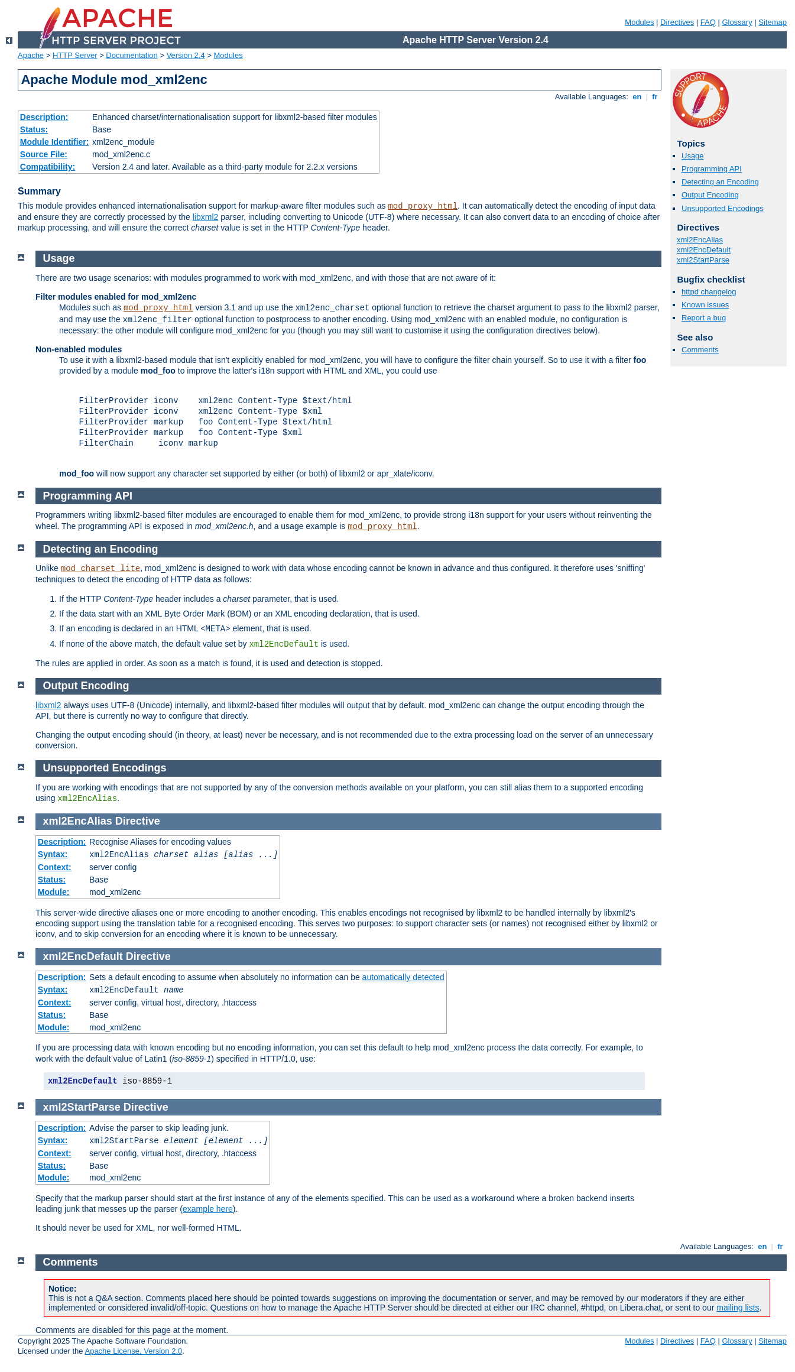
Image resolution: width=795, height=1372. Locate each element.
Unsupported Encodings (723, 208)
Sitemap (772, 22)
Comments (700, 349)
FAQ (708, 22)
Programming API (712, 168)
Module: (54, 892)
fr (655, 96)
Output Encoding (710, 194)
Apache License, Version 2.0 (133, 1351)
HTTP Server (75, 55)
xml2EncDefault (704, 249)
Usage (693, 155)
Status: (34, 129)
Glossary (737, 22)
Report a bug (704, 317)
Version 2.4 (186, 55)
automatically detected (403, 977)
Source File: (43, 154)
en (637, 96)
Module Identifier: (54, 142)
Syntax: (53, 854)
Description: (44, 117)
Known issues (705, 304)
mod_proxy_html (422, 206)
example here (208, 1209)
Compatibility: (47, 166)
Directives (677, 22)
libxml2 (206, 217)
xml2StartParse (703, 259)
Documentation (131, 55)
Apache (31, 55)
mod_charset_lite (100, 568)
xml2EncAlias (700, 239)
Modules (639, 22)
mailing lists (737, 1307)
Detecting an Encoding (720, 181)
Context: (55, 867)
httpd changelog (709, 291)
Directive (137, 821)
